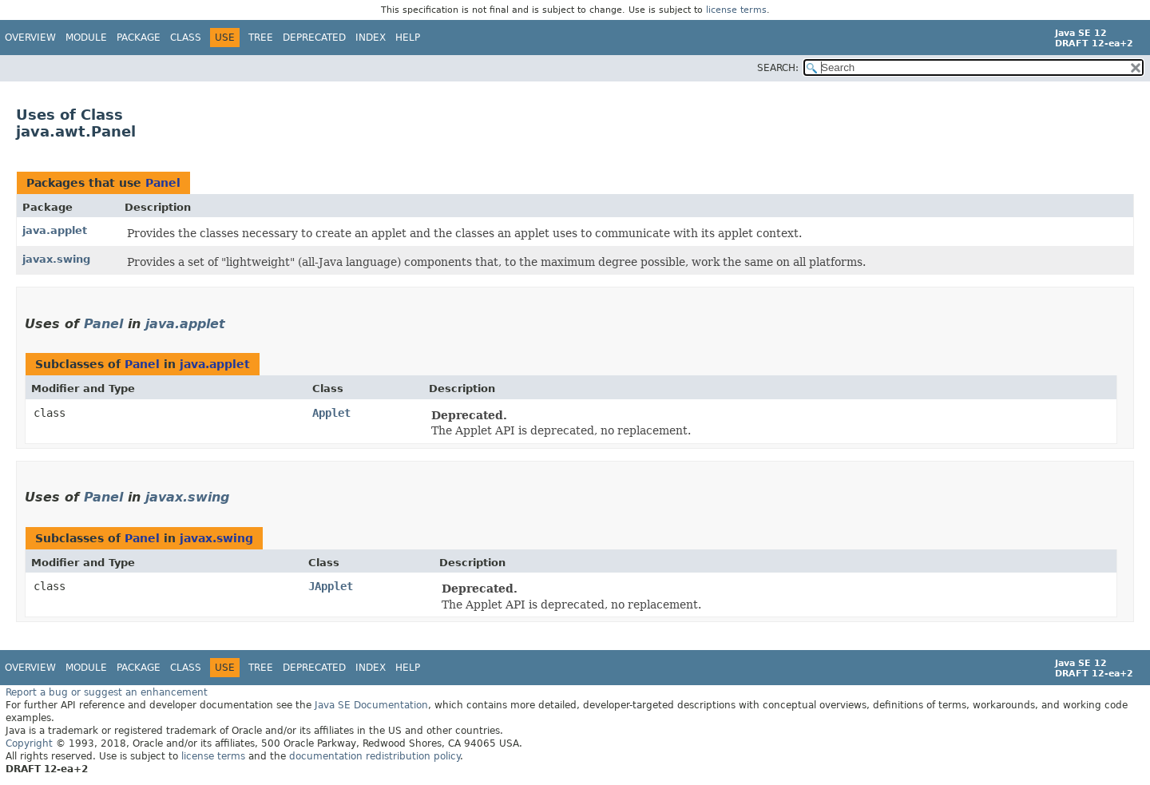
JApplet (330, 586)
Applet (331, 412)
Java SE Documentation (371, 705)
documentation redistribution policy (374, 756)
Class (185, 37)
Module (86, 37)
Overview (30, 37)
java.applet (54, 230)
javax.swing (56, 259)
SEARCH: (778, 67)
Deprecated (314, 37)
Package (139, 37)
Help (407, 37)
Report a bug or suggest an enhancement (107, 692)
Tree (260, 37)
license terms (736, 10)
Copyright (29, 743)
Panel (162, 182)
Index (370, 37)
